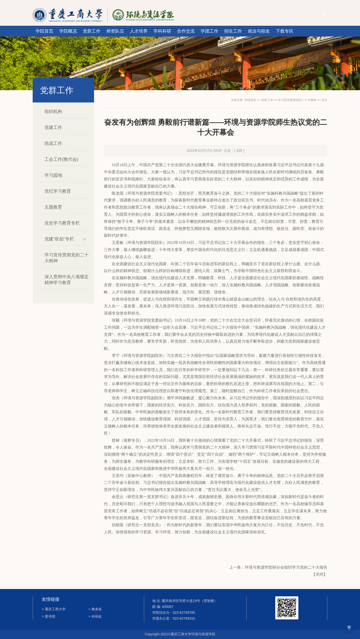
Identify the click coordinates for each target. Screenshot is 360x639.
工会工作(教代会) (61, 159)
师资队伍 (115, 31)
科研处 (95, 616)
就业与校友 (259, 31)
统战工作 (53, 143)
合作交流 (186, 31)
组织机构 (53, 111)
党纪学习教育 (57, 191)
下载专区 (284, 31)
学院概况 (68, 31)
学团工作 (209, 31)
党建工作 (53, 127)
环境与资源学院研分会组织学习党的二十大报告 (286, 567)
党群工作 (91, 31)
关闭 (319, 574)
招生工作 (233, 31)
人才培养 (139, 31)
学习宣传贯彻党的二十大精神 (66, 257)
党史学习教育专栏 (62, 223)
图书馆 (48, 616)
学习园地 (53, 175)
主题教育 (53, 207)
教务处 (95, 609)
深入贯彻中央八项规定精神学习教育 (66, 279)
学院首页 (44, 31)
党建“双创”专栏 (59, 239)
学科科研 (162, 31)
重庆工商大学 (54, 609)
